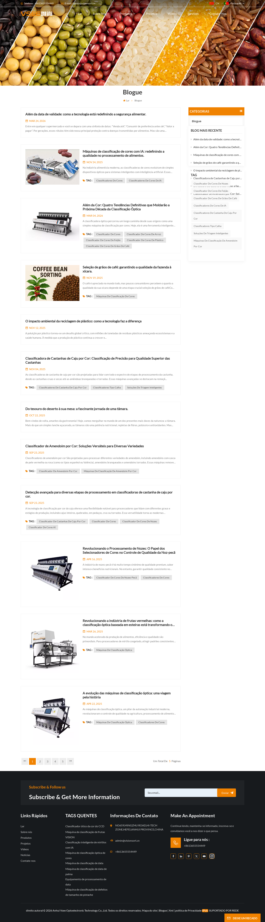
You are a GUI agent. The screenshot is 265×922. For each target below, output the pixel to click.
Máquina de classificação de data (84, 863)
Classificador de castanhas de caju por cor (62, 521)
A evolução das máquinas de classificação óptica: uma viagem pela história (127, 695)
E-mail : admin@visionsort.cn (80, 3)
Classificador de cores (108, 234)
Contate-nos (218, 13)
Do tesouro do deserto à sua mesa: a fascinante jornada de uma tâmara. (216, 191)
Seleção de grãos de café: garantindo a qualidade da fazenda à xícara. (216, 168)
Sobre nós (99, 13)
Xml (171, 910)
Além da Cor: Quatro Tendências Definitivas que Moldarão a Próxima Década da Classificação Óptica (216, 152)
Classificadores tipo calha (207, 265)
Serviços (193, 13)
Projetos (151, 13)
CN (214, 3)
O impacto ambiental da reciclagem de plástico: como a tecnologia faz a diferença (216, 176)
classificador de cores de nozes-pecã (116, 577)
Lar (80, 13)
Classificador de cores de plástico (145, 240)
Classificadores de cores (109, 180)
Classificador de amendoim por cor (58, 471)
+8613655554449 (126, 851)
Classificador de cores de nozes (211, 223)
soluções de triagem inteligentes (211, 273)
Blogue (200, 121)
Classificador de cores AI (42, 527)
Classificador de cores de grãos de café (215, 238)
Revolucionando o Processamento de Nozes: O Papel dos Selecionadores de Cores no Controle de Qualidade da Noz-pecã (129, 550)
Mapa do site (150, 910)
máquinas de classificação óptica (114, 650)
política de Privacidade (188, 910)
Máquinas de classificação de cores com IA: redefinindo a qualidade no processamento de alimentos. (216, 160)
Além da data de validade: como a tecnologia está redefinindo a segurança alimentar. (216, 145)
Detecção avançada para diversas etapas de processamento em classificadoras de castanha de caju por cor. (99, 494)
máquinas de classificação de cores (115, 296)
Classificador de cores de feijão (211, 230)
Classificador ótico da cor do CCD (84, 826)
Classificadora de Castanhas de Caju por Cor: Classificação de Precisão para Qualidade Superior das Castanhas (216, 183)
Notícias (25, 855)
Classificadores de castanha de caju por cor (215, 255)
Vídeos (172, 13)
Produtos (126, 13)
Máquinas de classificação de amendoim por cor (215, 283)
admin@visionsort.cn (127, 840)
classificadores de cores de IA (210, 245)
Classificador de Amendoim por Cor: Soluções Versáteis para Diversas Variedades (216, 199)
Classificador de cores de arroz (144, 234)
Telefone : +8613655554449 (39, 3)
